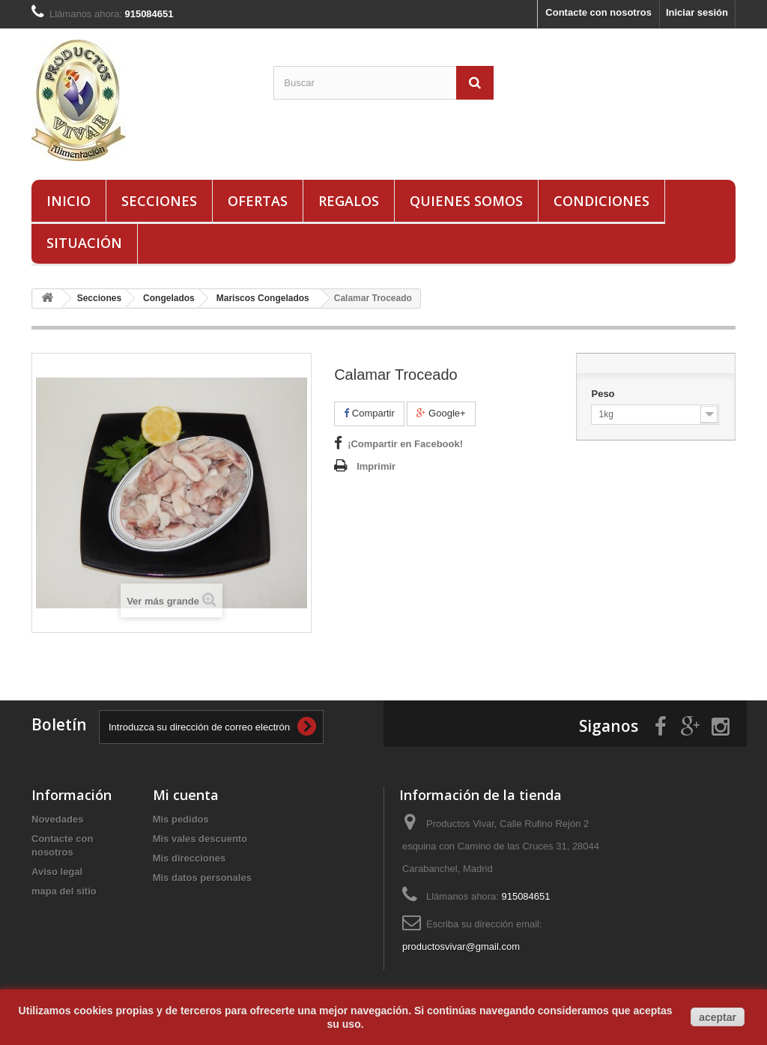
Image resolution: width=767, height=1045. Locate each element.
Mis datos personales (202, 877)
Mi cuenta (186, 795)
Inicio (68, 201)
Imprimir (376, 466)
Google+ (440, 413)
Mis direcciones (189, 858)
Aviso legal (56, 871)
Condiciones (601, 201)
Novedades (57, 819)
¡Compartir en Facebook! (405, 443)
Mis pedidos (181, 819)
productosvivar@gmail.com (461, 946)
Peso (604, 393)
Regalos (348, 201)
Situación (84, 243)
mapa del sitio (64, 891)
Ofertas (258, 201)
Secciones (159, 201)
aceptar (717, 1017)
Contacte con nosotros (598, 12)
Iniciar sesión (697, 12)
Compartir (369, 413)
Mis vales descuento (200, 838)
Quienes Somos (466, 201)
